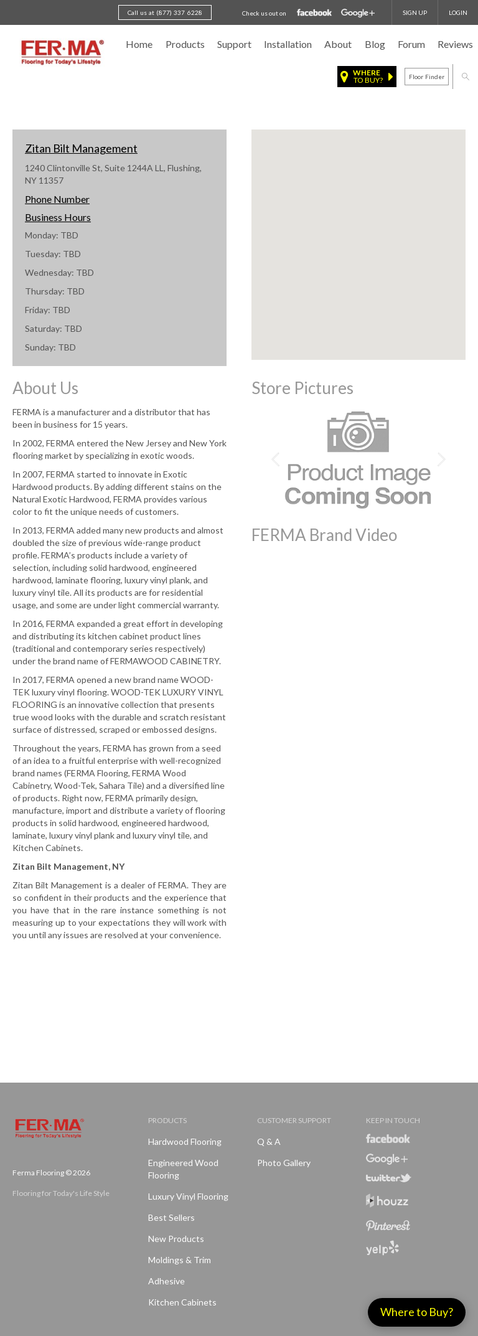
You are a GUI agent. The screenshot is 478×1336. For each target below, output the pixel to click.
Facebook (314, 13)
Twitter (388, 1178)
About (338, 44)
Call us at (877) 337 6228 (165, 12)
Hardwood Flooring (185, 1141)
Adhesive (166, 1281)
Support (234, 44)
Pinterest (388, 1225)
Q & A (269, 1141)
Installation (288, 44)
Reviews (455, 44)
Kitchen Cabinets (182, 1302)
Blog (375, 44)
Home (139, 44)
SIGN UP (415, 12)
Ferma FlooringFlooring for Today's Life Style (60, 53)
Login (458, 12)
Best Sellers (171, 1217)
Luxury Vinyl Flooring (188, 1196)
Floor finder (426, 76)
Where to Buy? (416, 1312)
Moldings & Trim (179, 1259)
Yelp (382, 1248)
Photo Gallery (284, 1162)
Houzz (387, 1202)
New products (176, 1238)
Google (358, 13)
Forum (411, 44)
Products (185, 44)
